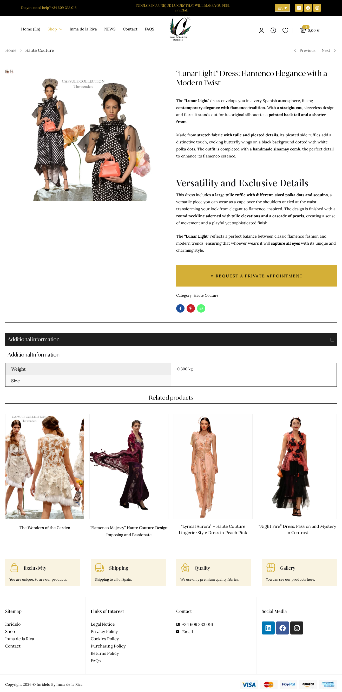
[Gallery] (270, 565)
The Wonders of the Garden (44, 526)
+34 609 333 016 (64, 7)
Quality (202, 565)
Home (11, 50)
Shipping (118, 565)
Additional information (172, 339)
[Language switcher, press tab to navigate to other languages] (282, 8)
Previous (304, 50)
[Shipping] (99, 565)
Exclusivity (35, 565)
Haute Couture (39, 50)
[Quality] (185, 565)
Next (329, 50)
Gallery (287, 565)
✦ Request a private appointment (256, 275)
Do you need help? (36, 7)
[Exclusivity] (14, 565)
